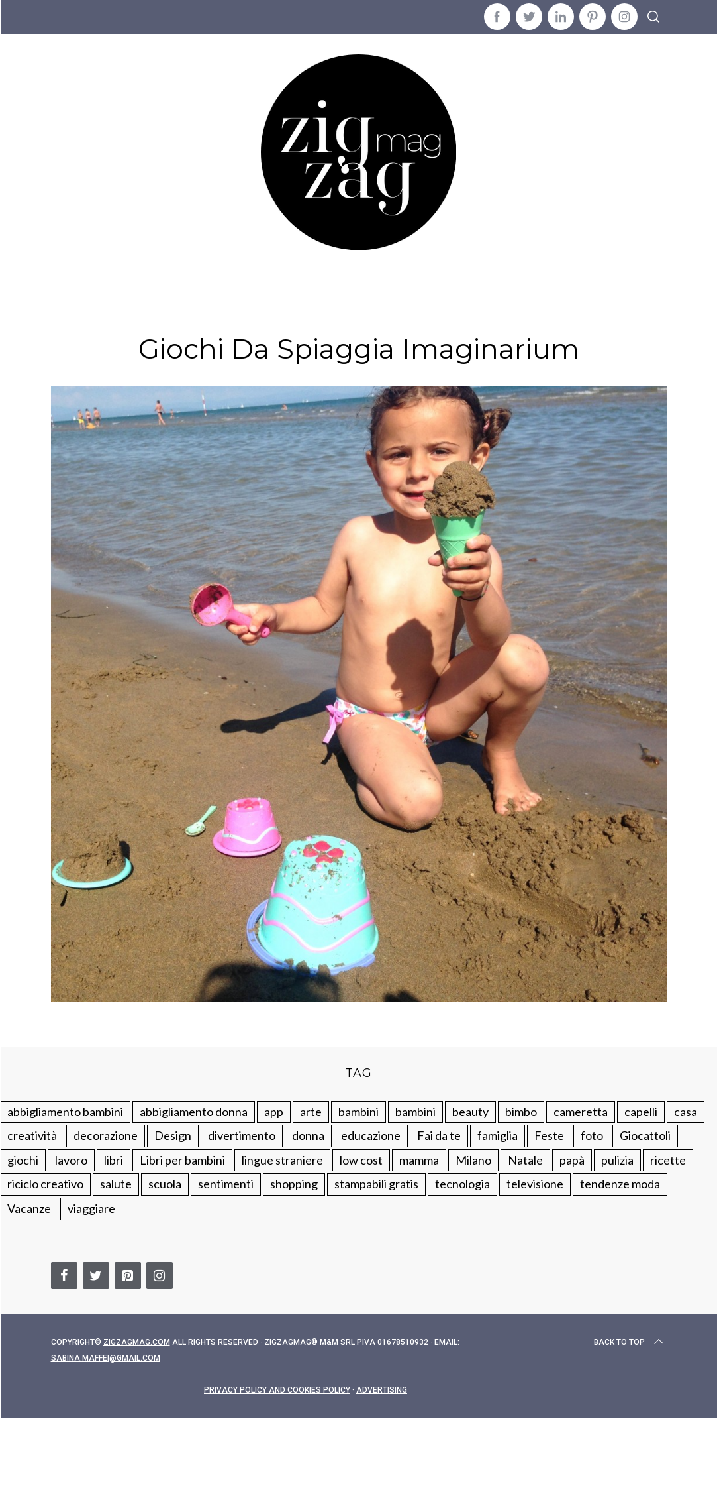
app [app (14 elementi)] (273, 1111)
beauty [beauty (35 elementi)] (470, 1111)
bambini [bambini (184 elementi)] (415, 1111)
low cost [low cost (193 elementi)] (361, 1160)
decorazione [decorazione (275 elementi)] (105, 1135)
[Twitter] (96, 1275)
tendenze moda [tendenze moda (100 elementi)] (620, 1183)
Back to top (630, 1342)
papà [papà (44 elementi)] (572, 1160)
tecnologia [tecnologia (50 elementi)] (462, 1183)
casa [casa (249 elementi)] (685, 1111)
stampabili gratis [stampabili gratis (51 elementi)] (376, 1183)
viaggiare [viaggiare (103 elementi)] (91, 1208)
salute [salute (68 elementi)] (116, 1183)
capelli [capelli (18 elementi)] (640, 1111)
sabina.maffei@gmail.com (105, 1358)
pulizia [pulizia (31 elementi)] (617, 1160)
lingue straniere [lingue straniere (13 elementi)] (282, 1160)
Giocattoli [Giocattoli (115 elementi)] (645, 1135)
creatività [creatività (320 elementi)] (32, 1135)
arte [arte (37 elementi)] (311, 1111)
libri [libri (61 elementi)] (113, 1160)
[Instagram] (159, 1275)
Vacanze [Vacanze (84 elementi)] (29, 1208)
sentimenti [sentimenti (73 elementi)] (226, 1183)
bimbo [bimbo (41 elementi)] (521, 1111)
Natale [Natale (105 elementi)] (525, 1160)
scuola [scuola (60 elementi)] (164, 1183)
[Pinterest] (128, 1275)
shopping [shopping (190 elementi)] (294, 1183)
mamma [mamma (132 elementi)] (419, 1160)
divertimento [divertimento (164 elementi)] (241, 1135)
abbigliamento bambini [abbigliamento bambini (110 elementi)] (65, 1111)
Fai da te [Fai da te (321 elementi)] (439, 1135)
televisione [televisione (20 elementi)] (534, 1183)
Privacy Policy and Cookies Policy (277, 1390)
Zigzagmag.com (136, 1342)
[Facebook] (64, 1275)
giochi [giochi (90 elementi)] (22, 1160)
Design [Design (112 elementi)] (172, 1135)
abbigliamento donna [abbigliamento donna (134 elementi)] (194, 1111)
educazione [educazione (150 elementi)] (371, 1135)
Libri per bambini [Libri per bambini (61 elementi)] (182, 1160)
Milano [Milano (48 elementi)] (473, 1160)
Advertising (381, 1390)
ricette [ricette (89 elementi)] (668, 1160)
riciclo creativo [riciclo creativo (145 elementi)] (45, 1183)
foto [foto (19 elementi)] (592, 1135)
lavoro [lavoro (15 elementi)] (71, 1160)
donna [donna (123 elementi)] (308, 1135)
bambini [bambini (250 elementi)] (358, 1111)
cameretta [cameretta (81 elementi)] (580, 1111)
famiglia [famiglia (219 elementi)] (497, 1135)
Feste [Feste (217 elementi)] (549, 1135)
